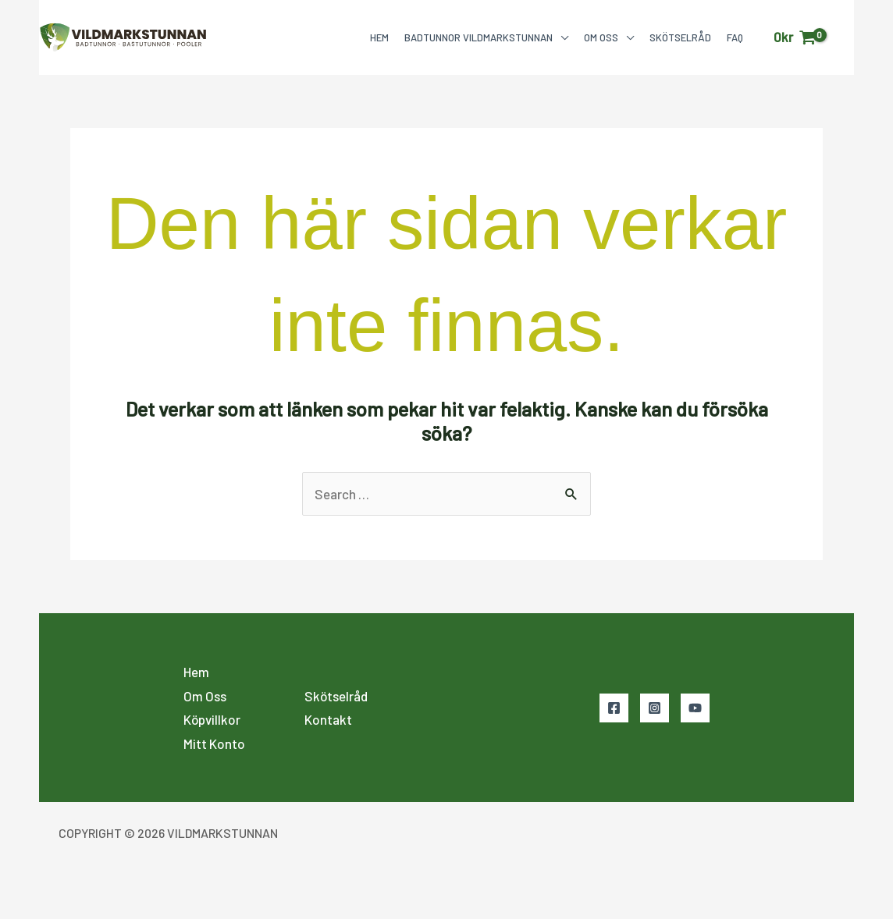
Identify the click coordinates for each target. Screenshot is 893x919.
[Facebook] (613, 708)
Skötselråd (680, 37)
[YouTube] (695, 708)
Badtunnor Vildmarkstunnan (478, 37)
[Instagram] (654, 708)
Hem (379, 37)
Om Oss (601, 37)
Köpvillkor (211, 719)
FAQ (735, 37)
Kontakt (328, 719)
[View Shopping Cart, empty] (795, 37)
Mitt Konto (214, 743)
